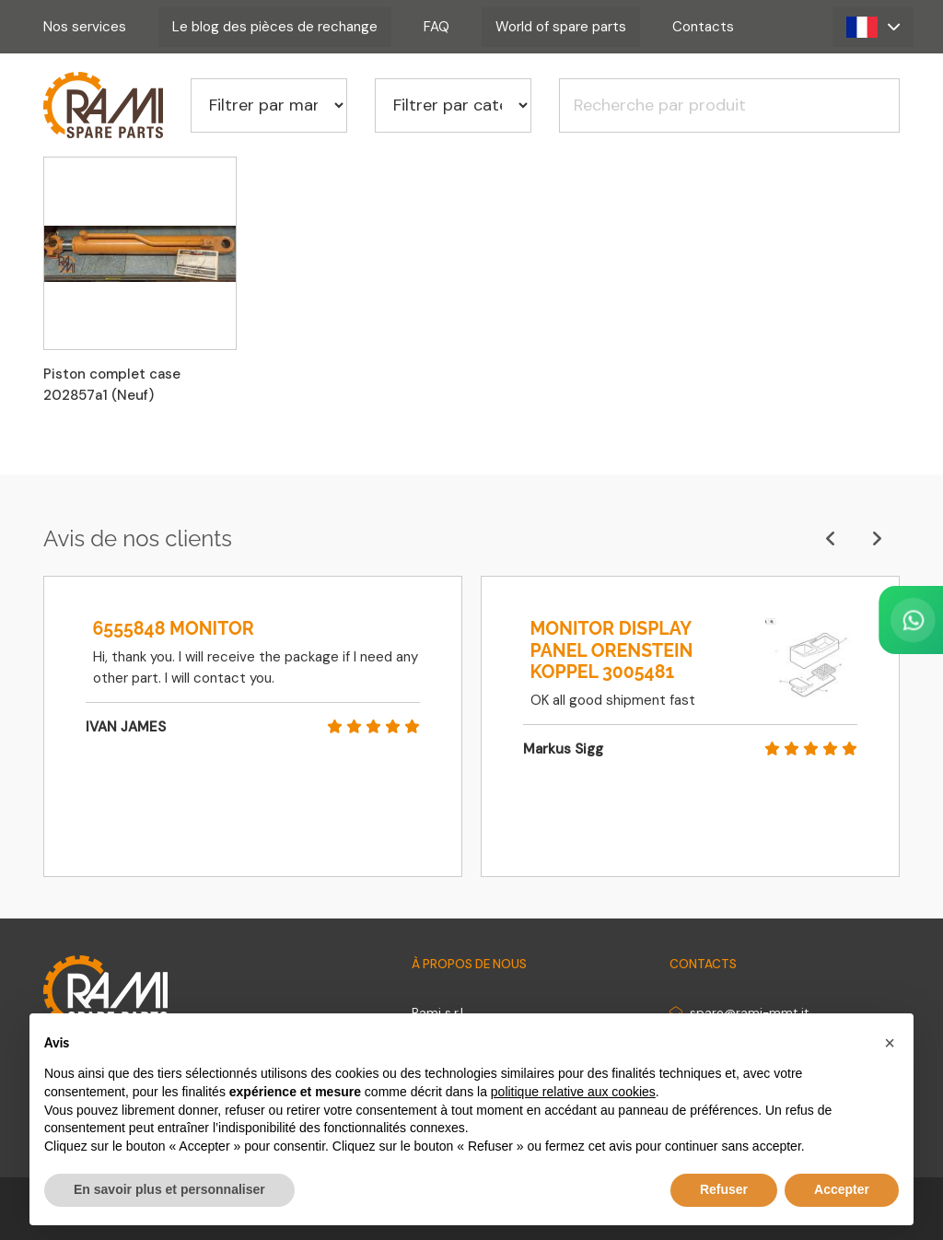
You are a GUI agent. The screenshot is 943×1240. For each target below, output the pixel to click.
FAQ (436, 27)
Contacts (703, 27)
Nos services (84, 27)
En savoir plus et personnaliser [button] (169, 1189)
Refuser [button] (724, 1189)
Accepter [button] (841, 1189)
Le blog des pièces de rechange (275, 27)
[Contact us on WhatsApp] (837, 620)
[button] (873, 27)
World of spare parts (560, 27)
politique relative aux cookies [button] (573, 1091)
